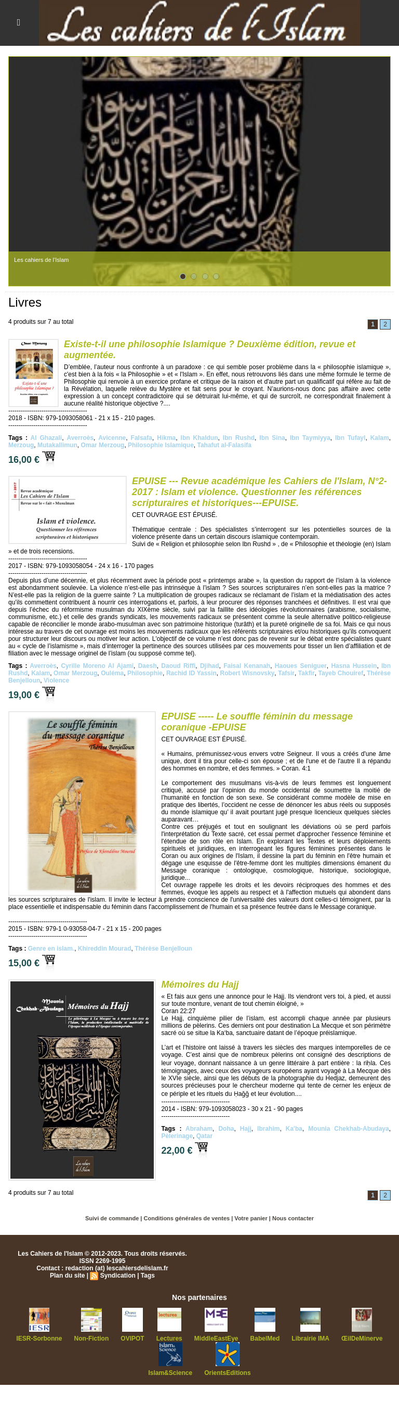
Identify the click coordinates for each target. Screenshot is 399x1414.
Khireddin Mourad (104, 948)
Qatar (204, 1136)
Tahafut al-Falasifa (224, 445)
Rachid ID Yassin (191, 673)
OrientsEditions (227, 1373)
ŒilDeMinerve (361, 1338)
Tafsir (286, 673)
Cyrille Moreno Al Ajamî (97, 666)
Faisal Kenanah (246, 666)
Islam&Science (170, 1373)
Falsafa (141, 437)
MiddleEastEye (216, 1338)
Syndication (118, 1275)
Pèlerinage (177, 1136)
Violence (56, 680)
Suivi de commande (112, 1218)
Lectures (169, 1338)
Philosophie (145, 673)
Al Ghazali (46, 437)
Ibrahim (268, 1128)
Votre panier (250, 1218)
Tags (148, 1275)
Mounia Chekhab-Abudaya (348, 1128)
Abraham (198, 1128)
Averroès (80, 437)
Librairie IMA (310, 1338)
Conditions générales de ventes (187, 1218)
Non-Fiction (91, 1338)
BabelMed (265, 1338)
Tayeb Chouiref (341, 673)
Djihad (209, 666)
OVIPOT (132, 1338)
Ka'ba (294, 1128)
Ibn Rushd (239, 437)
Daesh (147, 666)
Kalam (379, 437)
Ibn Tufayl (350, 437)
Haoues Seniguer (301, 666)
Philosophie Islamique (161, 445)
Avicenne (112, 437)
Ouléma (112, 673)
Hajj (245, 1128)
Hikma (166, 437)
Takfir (306, 673)
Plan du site (67, 1275)
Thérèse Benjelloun (163, 948)
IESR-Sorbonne (39, 1338)
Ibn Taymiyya (310, 437)
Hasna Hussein (354, 666)
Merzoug (21, 445)
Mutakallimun (57, 445)
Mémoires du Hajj (199, 984)
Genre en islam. (51, 948)
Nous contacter (293, 1218)
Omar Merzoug (102, 445)
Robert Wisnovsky (247, 673)
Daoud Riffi (178, 666)
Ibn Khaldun (199, 437)
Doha (226, 1128)
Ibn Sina (272, 437)
